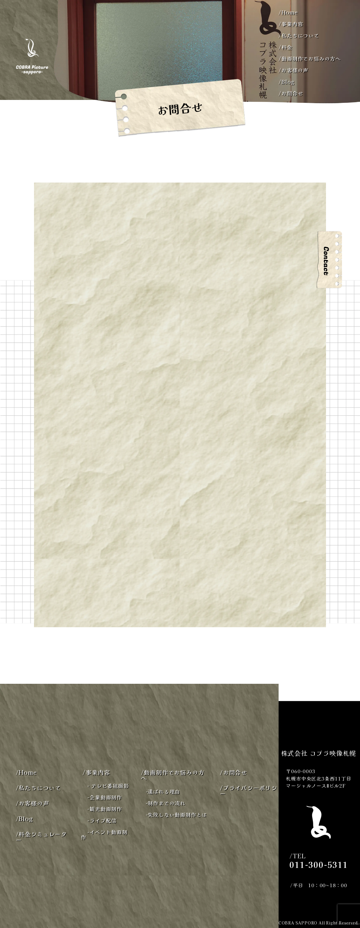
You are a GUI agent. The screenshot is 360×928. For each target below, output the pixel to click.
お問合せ (291, 93)
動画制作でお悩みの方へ (310, 58)
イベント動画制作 (104, 834)
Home (288, 12)
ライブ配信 (101, 820)
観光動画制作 (104, 808)
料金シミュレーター (41, 837)
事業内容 (291, 24)
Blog (286, 81)
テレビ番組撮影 (108, 785)
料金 (285, 47)
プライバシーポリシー (248, 790)
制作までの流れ (165, 803)
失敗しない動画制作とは (176, 814)
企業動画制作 (104, 797)
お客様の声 (293, 70)
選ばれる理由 (163, 791)
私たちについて (299, 35)
